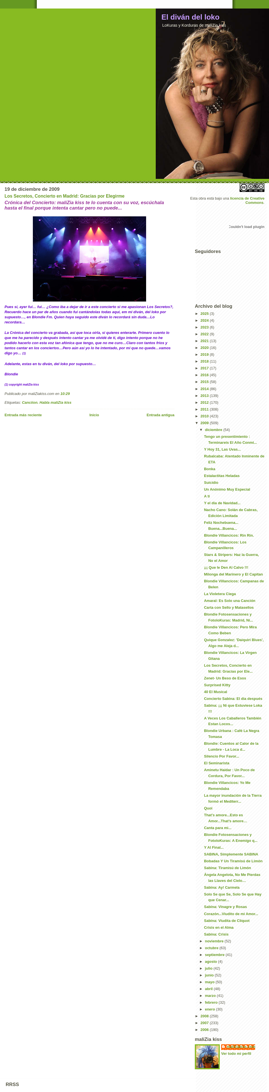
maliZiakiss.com (241, 1047)
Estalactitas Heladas (222, 476)
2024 (205, 320)
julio (209, 968)
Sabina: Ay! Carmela (221, 887)
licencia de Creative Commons (247, 200)
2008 (205, 1016)
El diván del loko (190, 17)
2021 (205, 341)
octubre (212, 948)
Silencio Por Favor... (221, 756)
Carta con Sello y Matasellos (229, 607)
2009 (205, 423)
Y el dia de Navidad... (222, 503)
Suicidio (211, 482)
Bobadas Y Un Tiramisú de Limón (233, 861)
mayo (210, 982)
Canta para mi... (217, 828)
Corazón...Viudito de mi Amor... (231, 914)
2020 (205, 348)
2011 (205, 409)
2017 (205, 368)
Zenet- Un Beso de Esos (225, 678)
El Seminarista (216, 763)
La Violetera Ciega (220, 594)
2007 (205, 1023)
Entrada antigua (160, 415)
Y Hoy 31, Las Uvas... (222, 449)
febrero (212, 1002)
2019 (205, 354)
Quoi (208, 808)
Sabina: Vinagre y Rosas (225, 907)
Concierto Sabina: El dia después (233, 698)
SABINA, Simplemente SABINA (231, 854)
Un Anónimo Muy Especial (227, 489)
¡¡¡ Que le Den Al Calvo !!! (226, 567)
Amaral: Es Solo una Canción (229, 601)
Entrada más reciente (23, 415)
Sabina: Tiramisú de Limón (227, 868)
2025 (205, 313)
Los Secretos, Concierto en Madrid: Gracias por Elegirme (65, 196)
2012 (205, 402)
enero (210, 1009)
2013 (205, 396)
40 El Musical (215, 692)
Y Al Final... (213, 847)
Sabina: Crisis (216, 934)
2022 (205, 334)
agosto (211, 961)
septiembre (215, 955)
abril (209, 989)
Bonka (209, 469)
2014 (205, 389)
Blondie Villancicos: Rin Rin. (229, 535)
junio (210, 975)
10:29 (65, 394)
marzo (211, 995)
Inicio (94, 415)
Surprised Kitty (217, 685)
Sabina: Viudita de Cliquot (226, 921)
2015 (205, 382)
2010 (205, 416)
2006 (205, 1030)
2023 (205, 327)
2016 (205, 375)
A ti (207, 496)
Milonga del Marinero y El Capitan (233, 574)
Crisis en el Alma (218, 927)
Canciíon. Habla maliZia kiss (46, 402)
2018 (205, 361)
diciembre (214, 430)
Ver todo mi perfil (236, 1053)
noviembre (215, 941)
